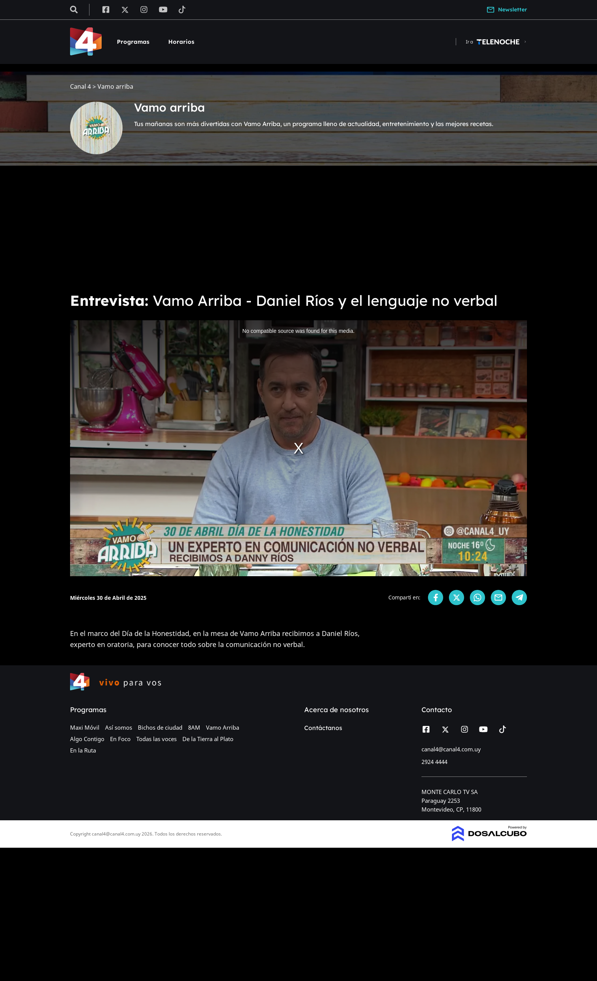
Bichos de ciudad (160, 727)
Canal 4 (80, 86)
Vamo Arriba (222, 727)
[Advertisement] (298, 228)
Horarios (181, 41)
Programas (133, 41)
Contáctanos (323, 728)
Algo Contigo (87, 739)
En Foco (120, 739)
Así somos (118, 727)
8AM (194, 727)
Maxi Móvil (84, 727)
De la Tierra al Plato (207, 739)
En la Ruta (83, 750)
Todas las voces (156, 739)
